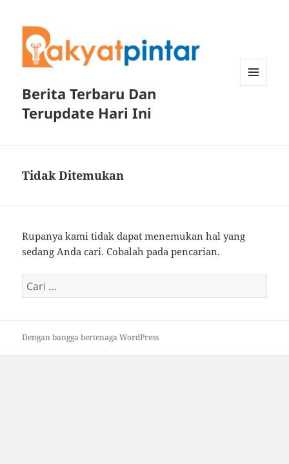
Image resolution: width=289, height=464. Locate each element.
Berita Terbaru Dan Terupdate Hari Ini (89, 103)
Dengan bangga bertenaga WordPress (90, 337)
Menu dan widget (254, 85)
